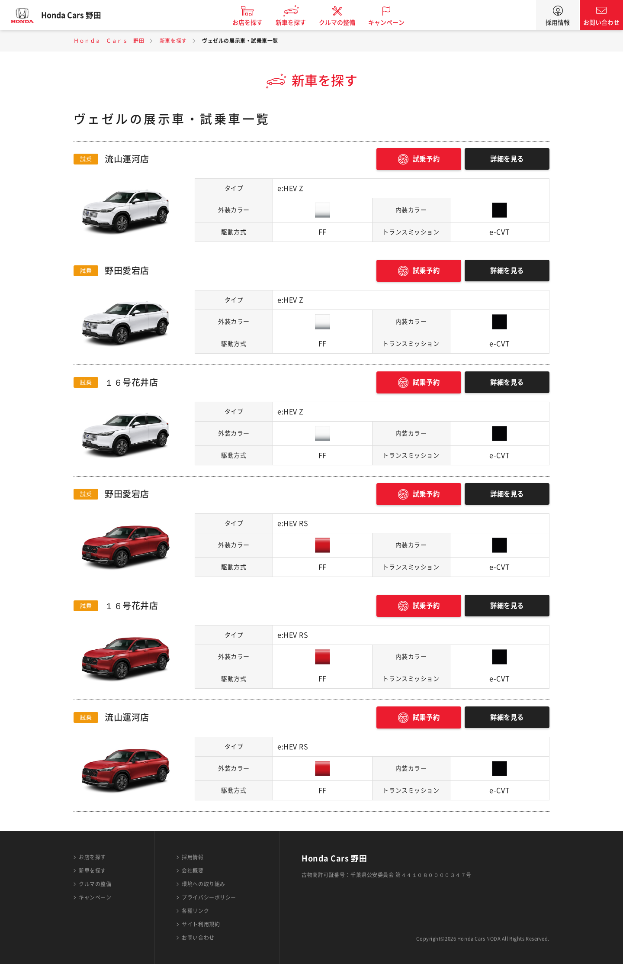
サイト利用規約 (201, 924)
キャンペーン (391, 22)
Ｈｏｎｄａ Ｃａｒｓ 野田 (109, 40)
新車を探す (295, 22)
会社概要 (192, 870)
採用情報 (558, 22)
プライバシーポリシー (209, 897)
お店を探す (252, 22)
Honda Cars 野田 (75, 15)
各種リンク (195, 910)
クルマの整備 (342, 22)
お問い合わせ (601, 22)
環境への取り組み (203, 884)
